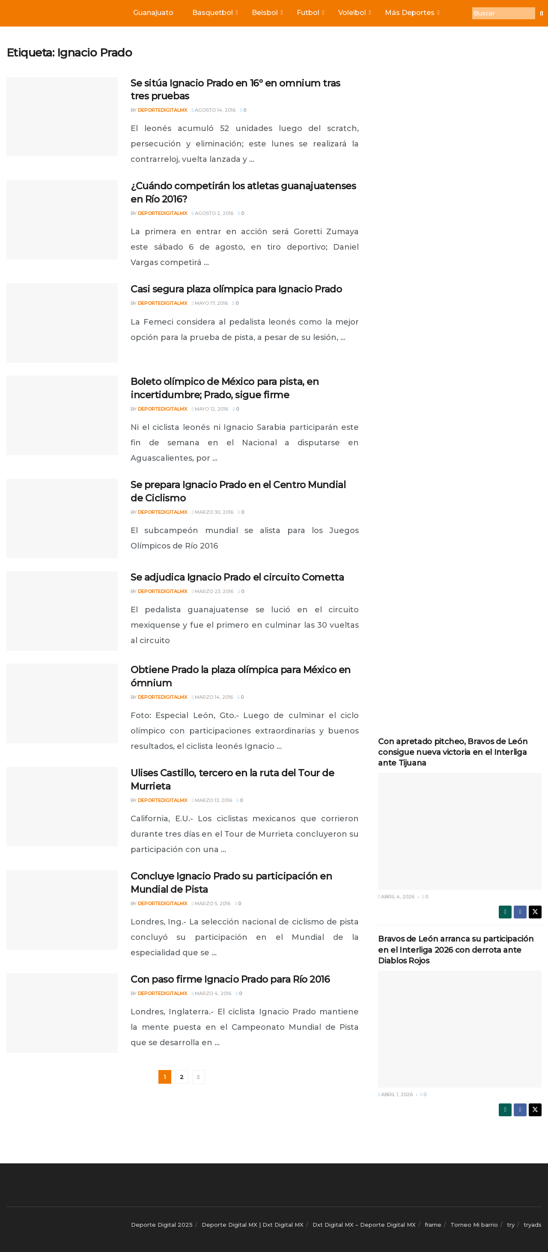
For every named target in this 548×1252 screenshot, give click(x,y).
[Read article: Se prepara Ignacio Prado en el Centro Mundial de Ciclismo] (62, 518)
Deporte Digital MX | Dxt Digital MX (253, 1224)
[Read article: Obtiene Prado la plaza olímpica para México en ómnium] (62, 703)
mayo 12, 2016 (210, 409)
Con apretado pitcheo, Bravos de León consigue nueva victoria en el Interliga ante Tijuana (452, 752)
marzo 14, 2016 (212, 697)
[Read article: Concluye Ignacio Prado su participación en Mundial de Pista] (62, 910)
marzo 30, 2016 (212, 512)
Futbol (310, 13)
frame (433, 1224)
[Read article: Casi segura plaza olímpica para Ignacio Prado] (62, 323)
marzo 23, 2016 (212, 591)
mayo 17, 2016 (210, 303)
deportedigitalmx (162, 110)
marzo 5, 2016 (211, 903)
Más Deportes (411, 13)
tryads (533, 1224)
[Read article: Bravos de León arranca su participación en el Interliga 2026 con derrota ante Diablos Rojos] (460, 1029)
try (511, 1224)
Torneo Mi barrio (474, 1224)
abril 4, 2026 (396, 897)
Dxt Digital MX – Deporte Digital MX (364, 1224)
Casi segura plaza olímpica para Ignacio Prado (236, 289)
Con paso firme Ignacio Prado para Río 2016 (230, 979)
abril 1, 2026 (395, 1094)
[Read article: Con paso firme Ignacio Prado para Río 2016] (62, 1013)
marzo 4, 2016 (211, 993)
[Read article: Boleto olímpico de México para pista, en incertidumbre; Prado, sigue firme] (62, 415)
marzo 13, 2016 (212, 800)
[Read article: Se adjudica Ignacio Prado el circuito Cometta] (62, 611)
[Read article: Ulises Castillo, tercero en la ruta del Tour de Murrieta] (62, 807)
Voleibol (354, 13)
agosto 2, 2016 (212, 213)
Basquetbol (214, 13)
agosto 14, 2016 (213, 110)
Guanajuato (153, 13)
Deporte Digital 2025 (162, 1224)
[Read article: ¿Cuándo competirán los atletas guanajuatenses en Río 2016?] (62, 219)
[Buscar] (503, 13)
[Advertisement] (460, 174)
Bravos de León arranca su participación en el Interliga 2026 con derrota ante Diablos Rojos (455, 949)
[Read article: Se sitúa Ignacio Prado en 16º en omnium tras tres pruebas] (62, 117)
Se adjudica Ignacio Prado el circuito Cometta (237, 577)
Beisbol (267, 13)
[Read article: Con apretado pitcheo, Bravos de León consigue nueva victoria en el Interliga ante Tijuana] (460, 831)
